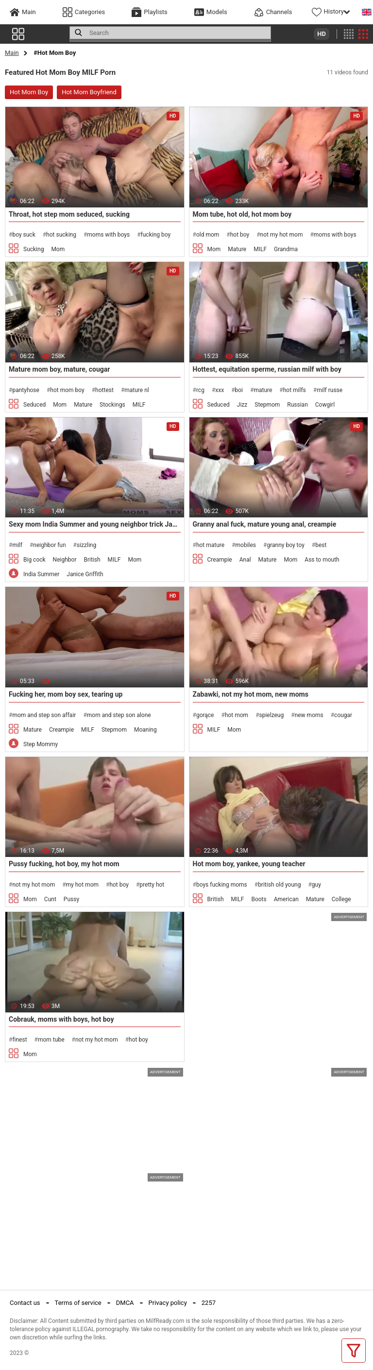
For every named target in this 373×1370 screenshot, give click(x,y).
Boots (258, 899)
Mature (237, 249)
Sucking (33, 249)
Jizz (242, 404)
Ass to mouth (322, 559)
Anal (245, 559)
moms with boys (108, 234)
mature (263, 390)
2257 (209, 1302)
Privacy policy (168, 1302)
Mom (58, 249)
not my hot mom (281, 234)
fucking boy (156, 234)
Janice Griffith (85, 574)
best (320, 545)
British (92, 559)
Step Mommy (40, 744)
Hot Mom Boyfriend (89, 92)
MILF (260, 249)
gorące (205, 715)
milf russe (329, 390)
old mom (207, 234)
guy (316, 884)
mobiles (246, 545)
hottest (104, 390)
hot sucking (61, 234)
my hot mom (82, 884)
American (286, 899)
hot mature (210, 545)
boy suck (23, 234)
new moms (309, 715)
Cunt (50, 899)
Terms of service (78, 1302)
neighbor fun (49, 545)
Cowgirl (325, 404)
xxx (219, 390)
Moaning (145, 729)
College (341, 899)
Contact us (25, 1302)
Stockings (112, 404)
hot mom (236, 715)
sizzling (86, 545)
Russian (297, 404)
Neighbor (65, 559)
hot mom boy (67, 390)
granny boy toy (285, 545)
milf (17, 545)
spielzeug (271, 715)
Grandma (286, 249)
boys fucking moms (221, 884)
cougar (343, 715)
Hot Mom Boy (29, 92)
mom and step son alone (119, 715)
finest (19, 1039)
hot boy (240, 234)
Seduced (34, 404)
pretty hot (151, 884)
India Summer (41, 574)
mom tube (51, 1039)
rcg (200, 390)
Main (12, 52)
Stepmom (267, 404)
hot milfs (294, 390)
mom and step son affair (44, 715)
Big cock (34, 559)
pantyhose (25, 390)
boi (239, 390)
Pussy (71, 899)
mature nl (136, 390)
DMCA (125, 1302)
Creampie (219, 559)
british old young (279, 884)
